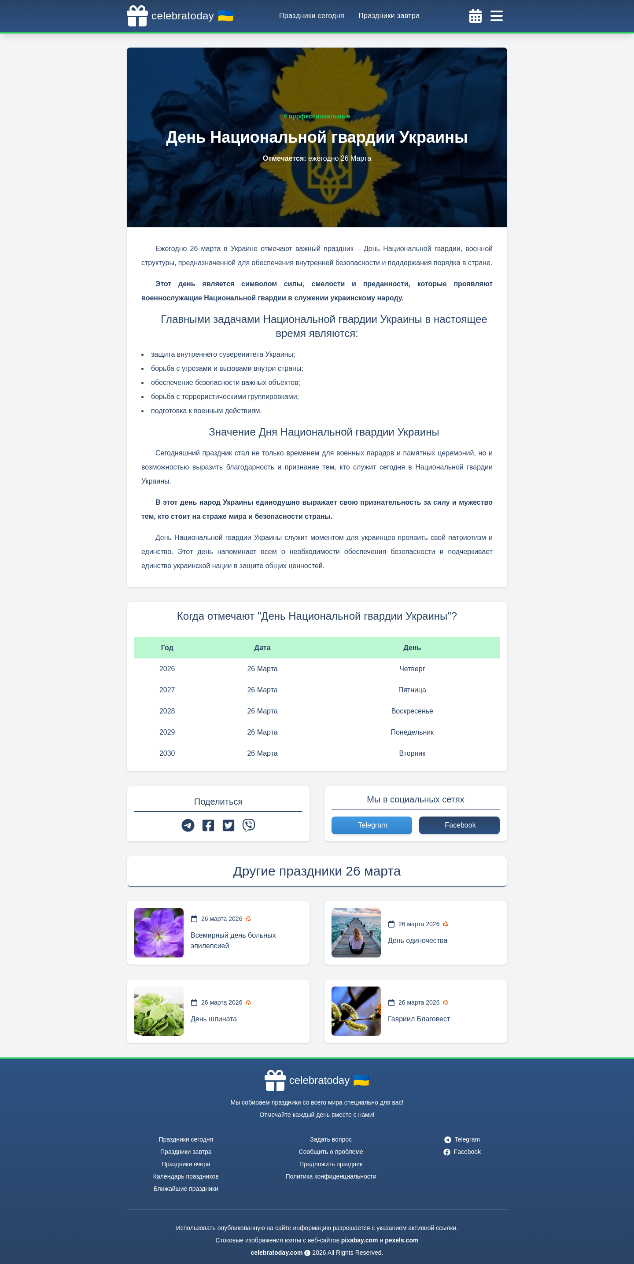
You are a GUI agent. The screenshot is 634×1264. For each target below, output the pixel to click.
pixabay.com (359, 1240)
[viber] (248, 825)
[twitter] (228, 825)
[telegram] (188, 825)
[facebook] (208, 825)
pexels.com (401, 1240)
